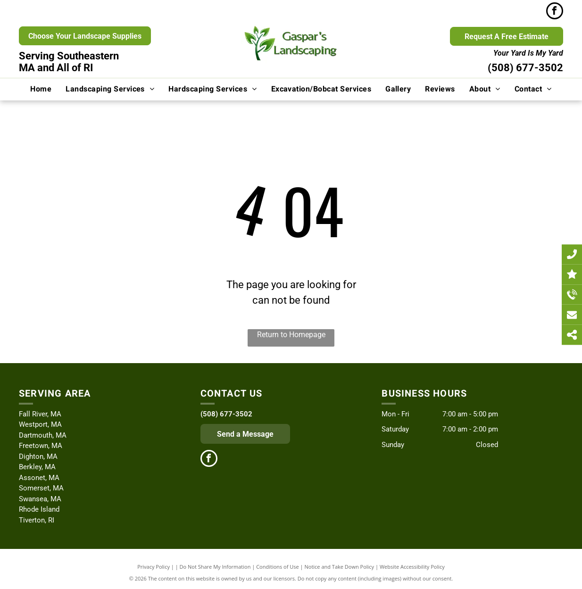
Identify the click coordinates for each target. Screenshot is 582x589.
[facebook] (554, 12)
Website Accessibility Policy (412, 566)
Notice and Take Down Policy (339, 566)
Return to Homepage (291, 334)
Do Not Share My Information (215, 566)
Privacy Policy (153, 566)
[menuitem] (40, 89)
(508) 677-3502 (525, 68)
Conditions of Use (277, 566)
